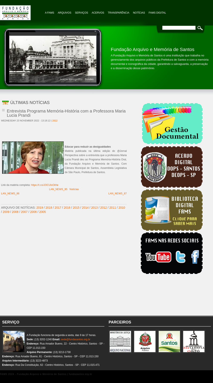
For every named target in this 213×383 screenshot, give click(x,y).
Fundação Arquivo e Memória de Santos (21, 10)
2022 (54, 120)
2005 (42, 212)
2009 (6, 212)
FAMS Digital (157, 12)
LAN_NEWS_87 (117, 193)
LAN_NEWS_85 (58, 189)
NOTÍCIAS (139, 12)
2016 (67, 207)
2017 (58, 207)
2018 (49, 207)
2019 (39, 207)
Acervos (98, 12)
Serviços (81, 12)
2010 (121, 207)
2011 (112, 207)
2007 (24, 212)
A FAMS (49, 12)
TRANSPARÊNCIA (118, 12)
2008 (15, 212)
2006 (33, 212)
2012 (103, 207)
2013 (94, 207)
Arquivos (64, 12)
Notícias (74, 189)
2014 (85, 207)
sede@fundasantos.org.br (75, 339)
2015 (76, 207)
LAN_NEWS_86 (10, 193)
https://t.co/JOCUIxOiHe (44, 185)
